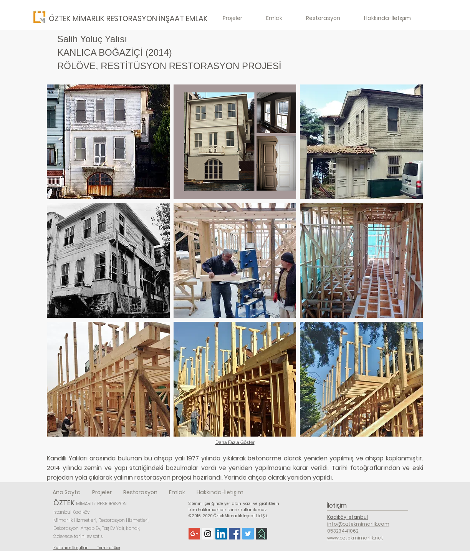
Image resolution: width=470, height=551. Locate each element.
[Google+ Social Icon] (194, 533)
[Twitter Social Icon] (248, 533)
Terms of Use (108, 548)
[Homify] (261, 533)
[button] (108, 141)
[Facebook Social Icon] (234, 533)
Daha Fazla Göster (235, 442)
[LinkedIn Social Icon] (221, 533)
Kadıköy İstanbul (347, 517)
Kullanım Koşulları (75, 548)
